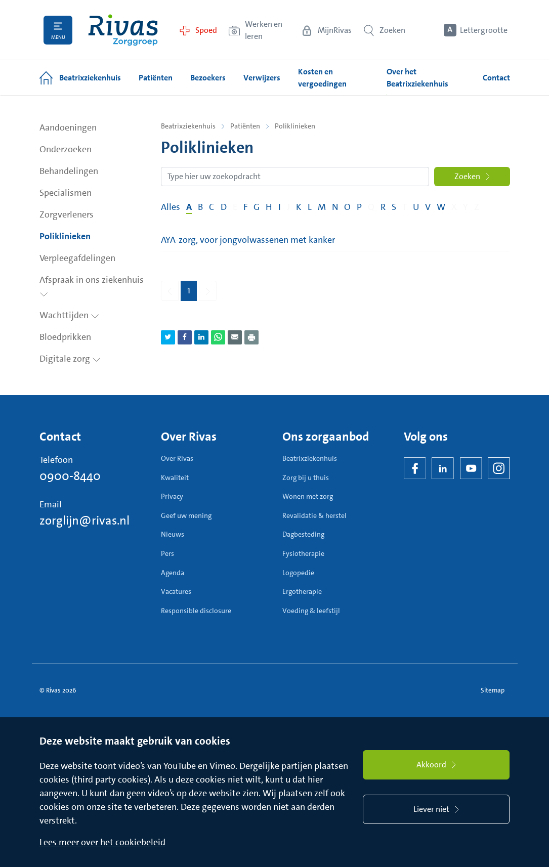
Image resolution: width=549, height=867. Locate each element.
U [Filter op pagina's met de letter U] (416, 207)
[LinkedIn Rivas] (443, 468)
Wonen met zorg (307, 496)
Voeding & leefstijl (311, 610)
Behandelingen (68, 171)
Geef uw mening (186, 515)
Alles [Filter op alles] (170, 207)
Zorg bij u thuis (305, 477)
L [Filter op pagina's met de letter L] (310, 207)
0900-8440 (70, 476)
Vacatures (176, 591)
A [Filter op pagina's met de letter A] (189, 207)
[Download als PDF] (251, 337)
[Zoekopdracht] (295, 176)
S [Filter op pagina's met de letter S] (394, 207)
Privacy (172, 496)
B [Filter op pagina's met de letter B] (200, 207)
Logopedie (298, 572)
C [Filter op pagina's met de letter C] (212, 207)
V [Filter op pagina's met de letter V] (428, 207)
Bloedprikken (65, 337)
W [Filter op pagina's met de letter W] (441, 207)
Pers (167, 553)
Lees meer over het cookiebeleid (102, 842)
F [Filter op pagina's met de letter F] (245, 207)
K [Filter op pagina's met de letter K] (299, 207)
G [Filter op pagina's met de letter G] (257, 207)
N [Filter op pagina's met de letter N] (335, 207)
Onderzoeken (65, 149)
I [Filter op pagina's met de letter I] (279, 207)
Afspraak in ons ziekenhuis (91, 285)
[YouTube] (471, 468)
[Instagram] (499, 468)
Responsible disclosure (196, 610)
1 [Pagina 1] (188, 290)
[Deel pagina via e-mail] (235, 337)
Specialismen (65, 193)
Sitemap (492, 690)
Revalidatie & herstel (314, 515)
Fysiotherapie (303, 553)
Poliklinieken (65, 236)
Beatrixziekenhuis (188, 126)
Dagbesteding (303, 534)
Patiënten (245, 126)
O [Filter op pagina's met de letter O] (347, 207)
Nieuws (172, 534)
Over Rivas (177, 458)
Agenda (172, 572)
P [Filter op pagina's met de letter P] (359, 207)
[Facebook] (415, 468)
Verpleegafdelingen (77, 258)
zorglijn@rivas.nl (84, 520)
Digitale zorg (70, 359)
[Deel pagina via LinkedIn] (201, 337)
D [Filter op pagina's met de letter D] (224, 207)
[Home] (123, 30)
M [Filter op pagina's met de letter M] (322, 207)
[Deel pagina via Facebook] (185, 337)
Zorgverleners (66, 214)
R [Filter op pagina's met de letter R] (383, 207)
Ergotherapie (302, 591)
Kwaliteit (175, 477)
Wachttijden (69, 315)
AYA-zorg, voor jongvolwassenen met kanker (248, 240)
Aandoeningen (68, 127)
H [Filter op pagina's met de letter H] (269, 207)
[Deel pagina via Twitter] (168, 337)
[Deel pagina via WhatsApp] (218, 337)
